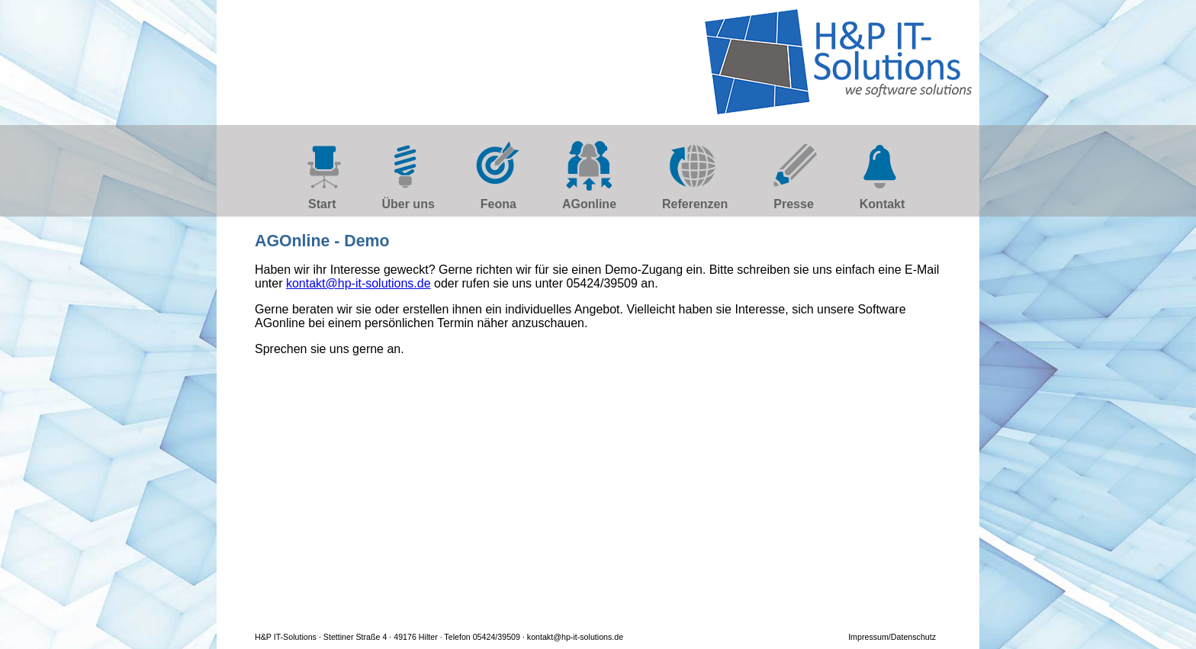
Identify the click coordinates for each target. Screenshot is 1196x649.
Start (322, 204)
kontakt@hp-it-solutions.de (358, 283)
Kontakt (882, 204)
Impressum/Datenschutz (892, 636)
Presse (793, 204)
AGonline (589, 204)
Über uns (407, 204)
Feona (498, 204)
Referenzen (695, 204)
